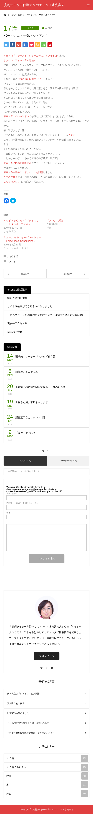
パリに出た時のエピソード (32, 79)
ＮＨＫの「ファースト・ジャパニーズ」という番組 (30, 55)
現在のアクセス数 (17, 323)
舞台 (47, 793)
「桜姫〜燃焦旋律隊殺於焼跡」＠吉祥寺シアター (30, 733)
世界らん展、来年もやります (31, 402)
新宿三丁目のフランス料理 (30, 417)
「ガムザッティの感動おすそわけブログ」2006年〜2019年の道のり (45, 314)
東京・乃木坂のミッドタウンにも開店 (23, 172)
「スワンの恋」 (55, 220)
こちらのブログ (12, 181)
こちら (72, 135)
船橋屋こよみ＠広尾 (26, 371)
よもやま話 (12, 256)
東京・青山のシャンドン (16, 116)
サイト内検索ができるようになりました (29, 306)
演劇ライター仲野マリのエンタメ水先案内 (34, 5)
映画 (47, 776)
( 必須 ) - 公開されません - (22, 503)
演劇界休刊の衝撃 (17, 297)
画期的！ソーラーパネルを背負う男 (35, 356)
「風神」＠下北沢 (25, 432)
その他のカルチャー (47, 767)
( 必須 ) (12, 493)
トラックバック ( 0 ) (68, 460)
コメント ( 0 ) (25, 460)
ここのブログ (10, 177)
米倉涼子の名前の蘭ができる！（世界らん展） (41, 387)
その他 (30, 28)
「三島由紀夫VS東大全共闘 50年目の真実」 (29, 723)
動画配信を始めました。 (19, 713)
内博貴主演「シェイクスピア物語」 (24, 693)
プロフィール (46, 656)
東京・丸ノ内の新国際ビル (17, 163)
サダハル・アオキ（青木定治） (20, 60)
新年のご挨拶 (14, 331)
